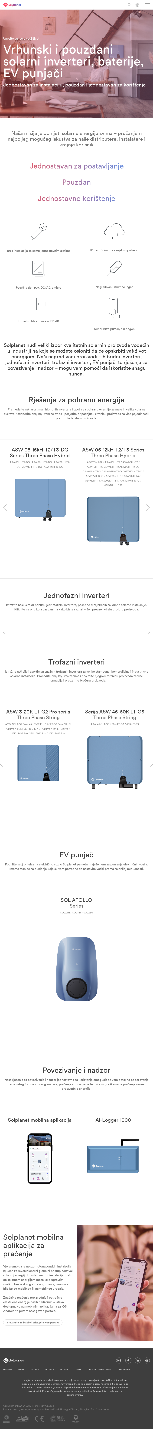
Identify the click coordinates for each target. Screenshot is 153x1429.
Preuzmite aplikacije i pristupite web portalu (33, 1322)
